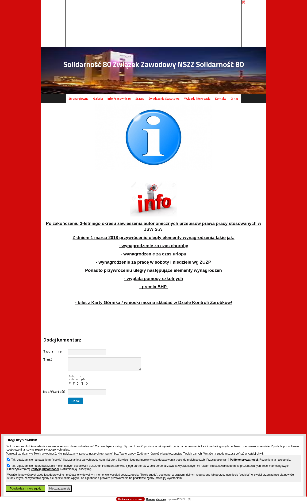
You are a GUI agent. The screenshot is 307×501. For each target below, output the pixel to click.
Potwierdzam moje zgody (25, 488)
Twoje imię (52, 351)
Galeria (98, 99)
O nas (234, 99)
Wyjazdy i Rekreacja (197, 99)
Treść (47, 359)
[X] (189, 499)
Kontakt (220, 99)
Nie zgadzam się (59, 488)
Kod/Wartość (54, 391)
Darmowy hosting (156, 499)
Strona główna (78, 99)
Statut (139, 99)
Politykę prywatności (244, 459)
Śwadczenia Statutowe (164, 99)
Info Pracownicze (119, 99)
